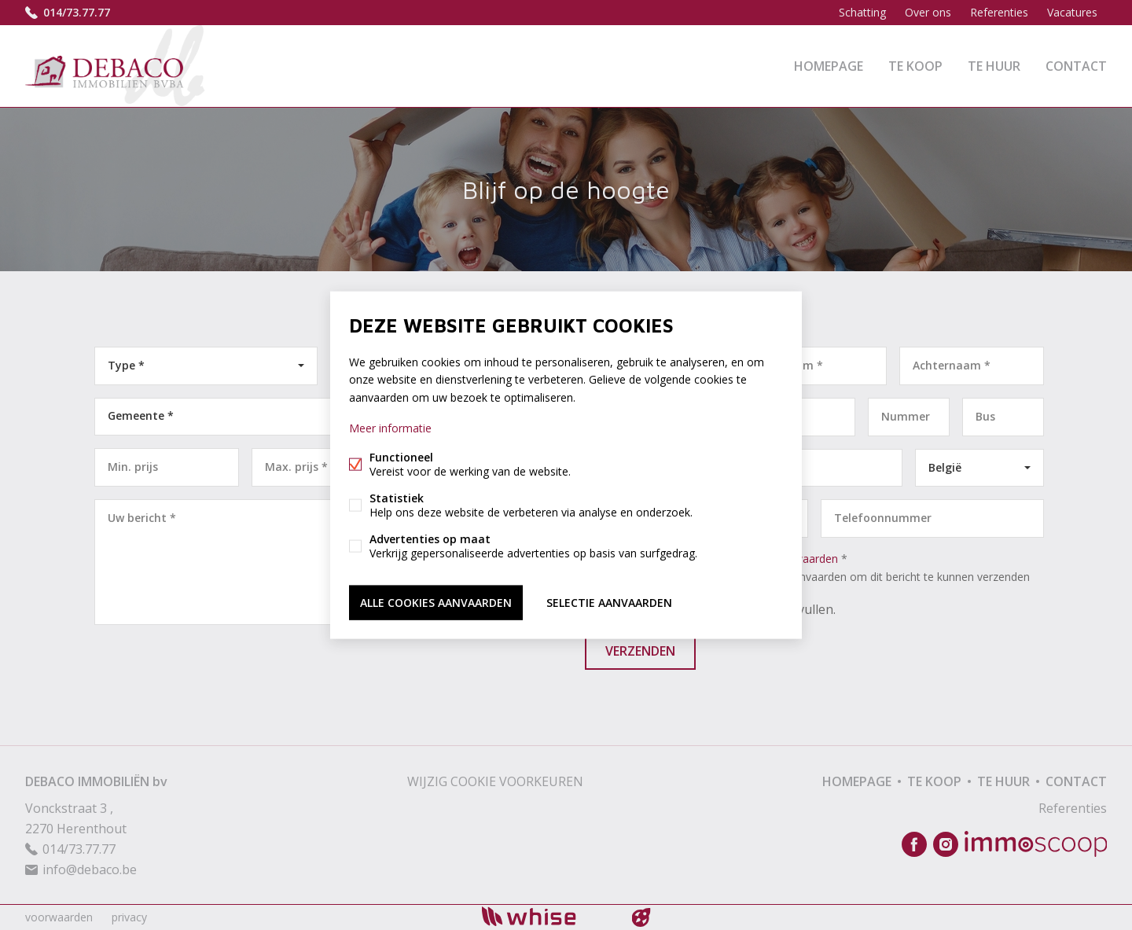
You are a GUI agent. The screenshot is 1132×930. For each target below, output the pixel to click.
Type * (126, 365)
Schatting (862, 12)
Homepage (828, 66)
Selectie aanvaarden (609, 601)
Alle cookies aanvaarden (436, 601)
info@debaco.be (89, 869)
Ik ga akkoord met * (817, 567)
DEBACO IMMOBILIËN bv (96, 781)
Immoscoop (1036, 844)
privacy (129, 917)
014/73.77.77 (76, 12)
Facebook (914, 844)
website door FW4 (641, 917)
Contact (1076, 66)
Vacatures (1072, 12)
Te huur (994, 66)
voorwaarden (59, 917)
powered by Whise (547, 916)
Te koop (915, 66)
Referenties (999, 12)
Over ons (928, 12)
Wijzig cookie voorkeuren (495, 781)
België (944, 467)
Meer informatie (390, 427)
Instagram (945, 844)
